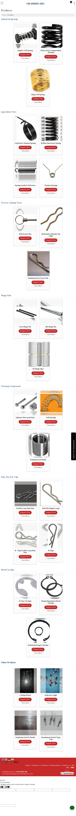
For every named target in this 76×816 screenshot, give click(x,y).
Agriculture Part (8, 112)
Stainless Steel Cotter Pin (38, 278)
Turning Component (11, 386)
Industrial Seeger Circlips (38, 645)
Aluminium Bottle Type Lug (50, 738)
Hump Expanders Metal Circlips (50, 602)
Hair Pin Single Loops (50, 508)
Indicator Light (51, 695)
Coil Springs (51, 417)
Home (4, 15)
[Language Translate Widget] (10, 762)
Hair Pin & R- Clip (9, 477)
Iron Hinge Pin (25, 327)
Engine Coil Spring (25, 50)
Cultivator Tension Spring (25, 143)
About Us (35, 765)
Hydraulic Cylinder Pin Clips (50, 235)
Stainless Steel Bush (38, 460)
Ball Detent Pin (25, 234)
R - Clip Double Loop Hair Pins (25, 551)
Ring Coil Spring (38, 94)
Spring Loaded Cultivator (25, 185)
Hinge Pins (6, 295)
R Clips (51, 550)
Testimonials (54, 765)
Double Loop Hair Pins (25, 508)
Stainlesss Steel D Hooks (25, 737)
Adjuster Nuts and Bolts (25, 417)
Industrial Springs (9, 19)
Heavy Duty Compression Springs (51, 51)
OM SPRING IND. (35, 4)
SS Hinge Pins (38, 369)
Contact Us (65, 765)
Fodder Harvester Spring (51, 143)
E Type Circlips (25, 601)
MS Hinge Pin (50, 327)
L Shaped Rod (25, 695)
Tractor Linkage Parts (11, 203)
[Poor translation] (7, 787)
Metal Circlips (7, 570)
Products (44, 765)
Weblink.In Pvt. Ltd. (26, 774)
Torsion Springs (51, 185)
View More (25, 58)
